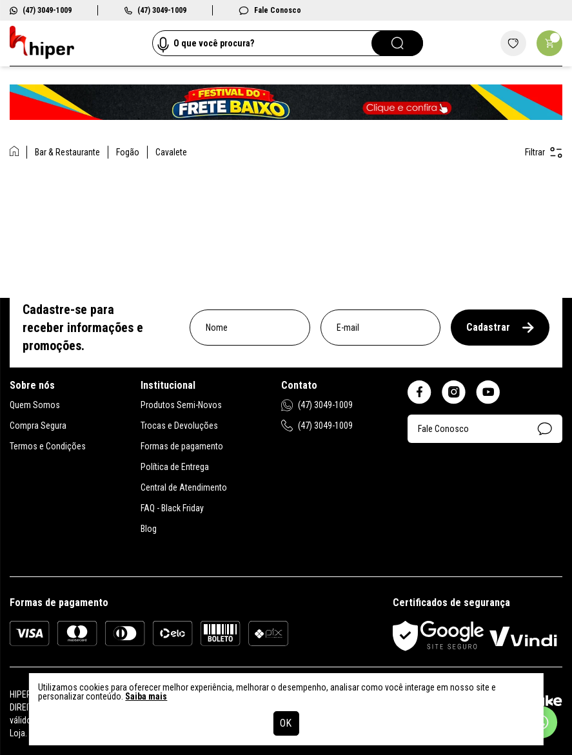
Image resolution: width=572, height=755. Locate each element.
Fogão (127, 152)
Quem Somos (35, 405)
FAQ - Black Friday (172, 508)
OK (285, 723)
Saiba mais (146, 696)
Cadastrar (500, 327)
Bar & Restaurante (67, 152)
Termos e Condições (48, 446)
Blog (149, 529)
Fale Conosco (270, 10)
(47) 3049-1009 (41, 10)
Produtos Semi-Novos (181, 405)
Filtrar (543, 152)
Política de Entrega (175, 467)
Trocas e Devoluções (179, 425)
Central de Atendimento (184, 487)
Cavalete (171, 152)
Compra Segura (38, 425)
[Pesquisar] (397, 43)
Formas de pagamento (182, 446)
